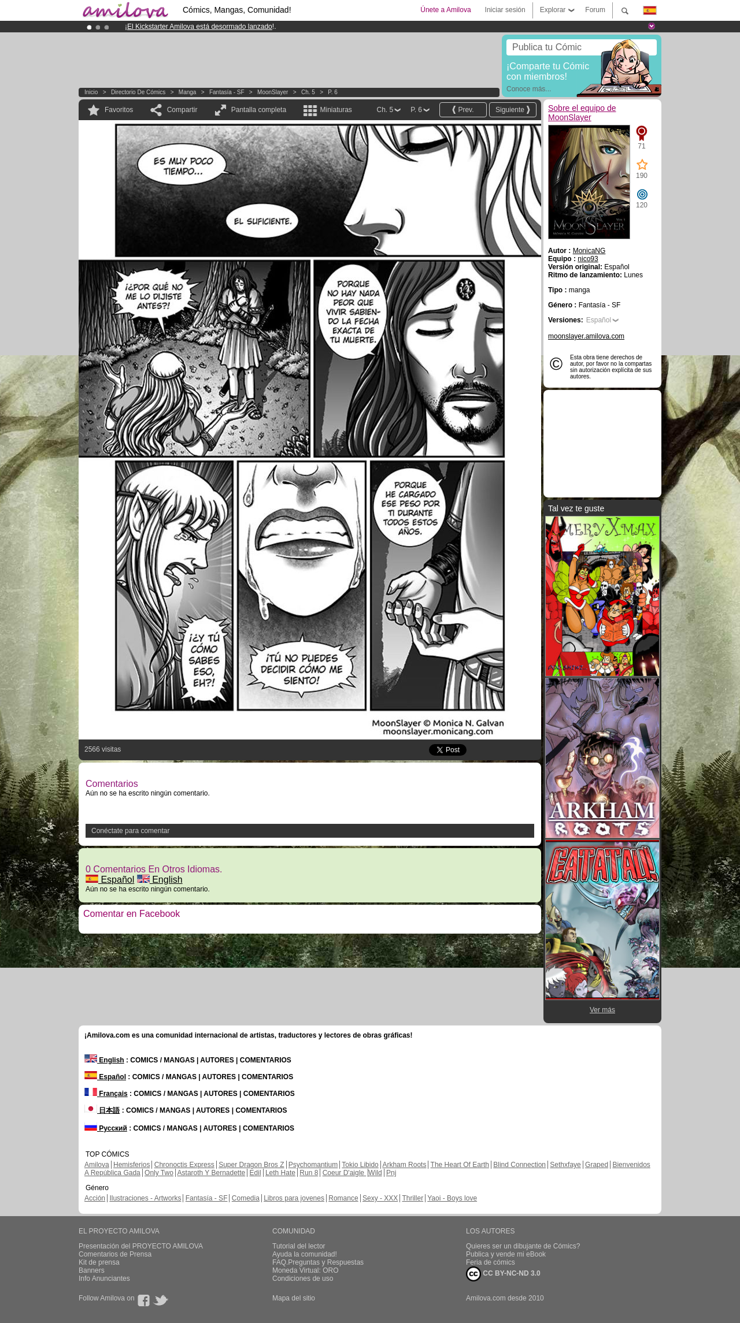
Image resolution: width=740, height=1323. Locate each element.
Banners (92, 1270)
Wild (375, 1173)
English (160, 880)
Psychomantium (313, 1165)
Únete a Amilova (445, 10)
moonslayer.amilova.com (586, 336)
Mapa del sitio (293, 1298)
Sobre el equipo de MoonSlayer (582, 112)
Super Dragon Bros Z (251, 1165)
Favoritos (119, 110)
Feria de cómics (490, 1262)
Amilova (96, 1165)
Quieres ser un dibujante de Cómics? (523, 1246)
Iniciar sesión (505, 10)
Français (106, 1094)
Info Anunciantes (104, 1278)
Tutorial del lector (298, 1246)
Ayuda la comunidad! (304, 1254)
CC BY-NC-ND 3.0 (503, 1273)
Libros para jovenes (294, 1198)
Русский (105, 1128)
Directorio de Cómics (138, 92)
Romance (343, 1198)
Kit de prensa (99, 1262)
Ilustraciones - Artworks (145, 1198)
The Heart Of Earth (460, 1165)
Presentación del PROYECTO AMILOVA (141, 1246)
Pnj (391, 1173)
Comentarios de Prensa (115, 1254)
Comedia (246, 1198)
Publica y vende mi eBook (506, 1254)
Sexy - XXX (380, 1198)
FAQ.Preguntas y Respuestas (318, 1262)
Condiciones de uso (302, 1278)
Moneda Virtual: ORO (305, 1270)
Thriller (412, 1198)
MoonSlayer (272, 92)
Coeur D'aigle (345, 1173)
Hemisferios (131, 1165)
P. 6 (333, 92)
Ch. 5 (308, 92)
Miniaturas (336, 110)
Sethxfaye (565, 1165)
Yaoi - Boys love (452, 1198)
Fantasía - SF (227, 92)
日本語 (102, 1110)
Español (110, 880)
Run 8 (308, 1173)
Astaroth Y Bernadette (211, 1173)
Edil (255, 1173)
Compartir (182, 110)
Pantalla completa (258, 110)
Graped (596, 1165)
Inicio (91, 92)
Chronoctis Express (184, 1165)
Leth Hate (280, 1173)
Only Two (159, 1173)
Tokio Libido (360, 1165)
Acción (94, 1198)
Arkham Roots (404, 1165)
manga (188, 92)
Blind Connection (519, 1165)
